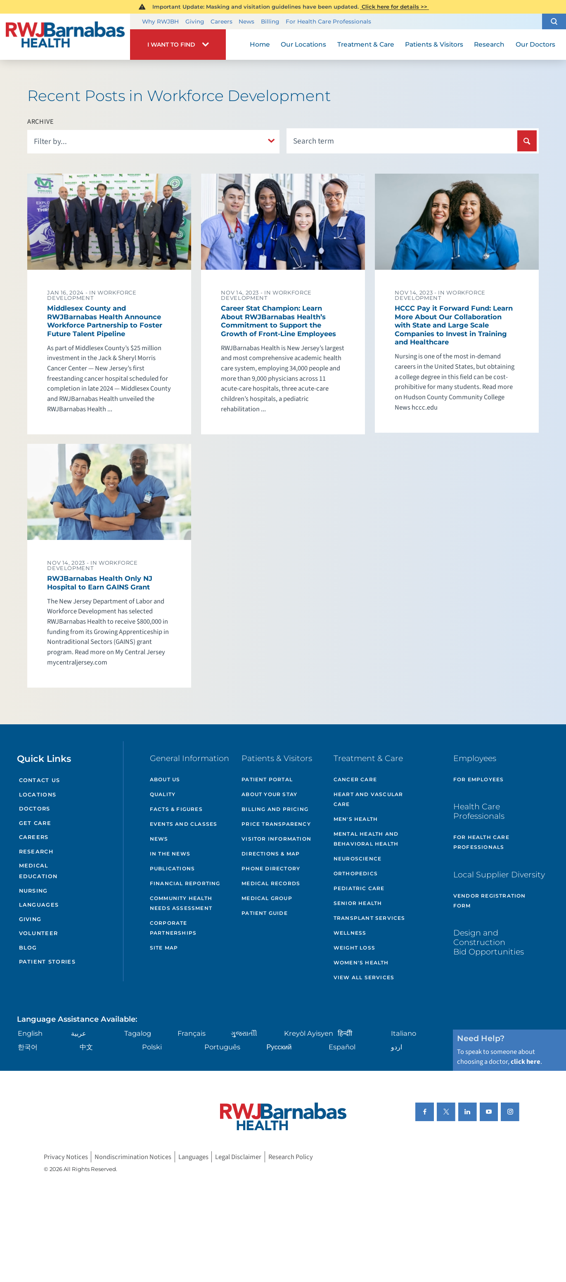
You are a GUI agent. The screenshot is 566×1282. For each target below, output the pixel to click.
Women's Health (361, 962)
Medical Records (271, 883)
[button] (554, 21)
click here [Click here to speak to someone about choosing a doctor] (525, 1062)
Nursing (33, 891)
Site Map (164, 948)
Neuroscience (357, 858)
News (246, 21)
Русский (278, 1047)
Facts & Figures (176, 809)
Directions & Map (271, 854)
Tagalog (137, 1033)
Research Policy (290, 1157)
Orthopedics (356, 873)
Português (222, 1047)
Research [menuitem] (489, 44)
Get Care (35, 823)
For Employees (478, 779)
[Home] (65, 36)
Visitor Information (276, 839)
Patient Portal (267, 779)
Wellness (350, 933)
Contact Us (39, 780)
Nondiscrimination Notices (133, 1157)
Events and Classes (184, 824)
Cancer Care (355, 779)
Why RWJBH (160, 21)
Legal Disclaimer (238, 1157)
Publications (172, 868)
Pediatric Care (359, 888)
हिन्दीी (345, 1033)
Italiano (403, 1033)
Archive (40, 121)
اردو (396, 1047)
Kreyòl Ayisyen (308, 1033)
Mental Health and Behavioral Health (366, 839)
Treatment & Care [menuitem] (365, 44)
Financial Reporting (185, 883)
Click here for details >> (394, 6)
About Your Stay (269, 794)
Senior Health (358, 903)
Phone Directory (271, 868)
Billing (270, 21)
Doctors (34, 809)
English (30, 1033)
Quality (162, 794)
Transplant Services (369, 918)
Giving (194, 21)
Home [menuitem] (260, 44)
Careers (221, 21)
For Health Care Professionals (328, 21)
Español (342, 1047)
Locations (38, 795)
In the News (170, 854)
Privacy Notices (66, 1157)
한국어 (28, 1047)
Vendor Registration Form (489, 901)
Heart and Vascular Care (368, 799)
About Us (165, 779)
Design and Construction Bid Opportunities (488, 942)
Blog (28, 948)
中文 (86, 1047)
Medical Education (38, 871)
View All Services (364, 977)
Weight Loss (354, 948)
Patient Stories (47, 962)
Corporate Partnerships (173, 928)
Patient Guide (265, 913)
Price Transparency (276, 824)
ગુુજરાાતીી (244, 1033)
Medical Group (267, 898)
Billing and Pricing (275, 809)
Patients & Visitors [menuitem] (434, 44)
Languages (39, 905)
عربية (78, 1033)
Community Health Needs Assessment (181, 903)
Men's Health (356, 819)
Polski (152, 1047)
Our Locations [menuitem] (303, 44)
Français (192, 1033)
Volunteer (38, 933)
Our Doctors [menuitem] (535, 44)
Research (36, 851)
